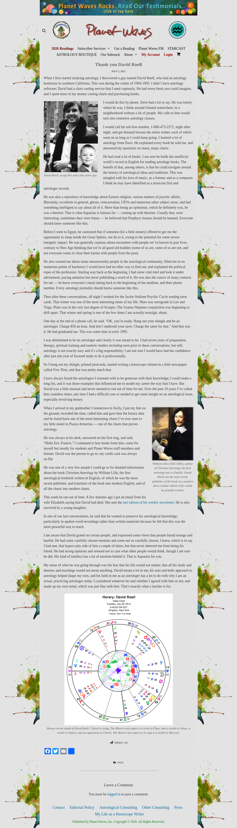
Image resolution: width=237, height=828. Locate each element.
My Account (150, 55)
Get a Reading (124, 48)
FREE (120, 762)
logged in (114, 794)
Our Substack (110, 55)
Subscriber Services (94, 49)
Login (168, 55)
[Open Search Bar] (44, 31)
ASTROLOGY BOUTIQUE (76, 55)
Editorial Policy (82, 807)
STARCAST (176, 48)
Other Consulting (155, 807)
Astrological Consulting (118, 807)
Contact (58, 807)
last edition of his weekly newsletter (148, 502)
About (131, 55)
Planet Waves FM (151, 48)
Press (178, 807)
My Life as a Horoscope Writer (119, 814)
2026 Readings (63, 48)
